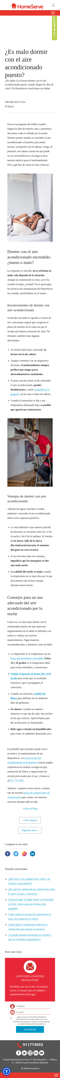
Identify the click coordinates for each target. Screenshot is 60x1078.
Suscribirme (30, 1029)
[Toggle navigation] (53, 13)
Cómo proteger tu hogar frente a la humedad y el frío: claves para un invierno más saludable (30, 904)
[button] (6, 1071)
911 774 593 (16, 780)
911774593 (33, 1044)
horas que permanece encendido (27, 658)
